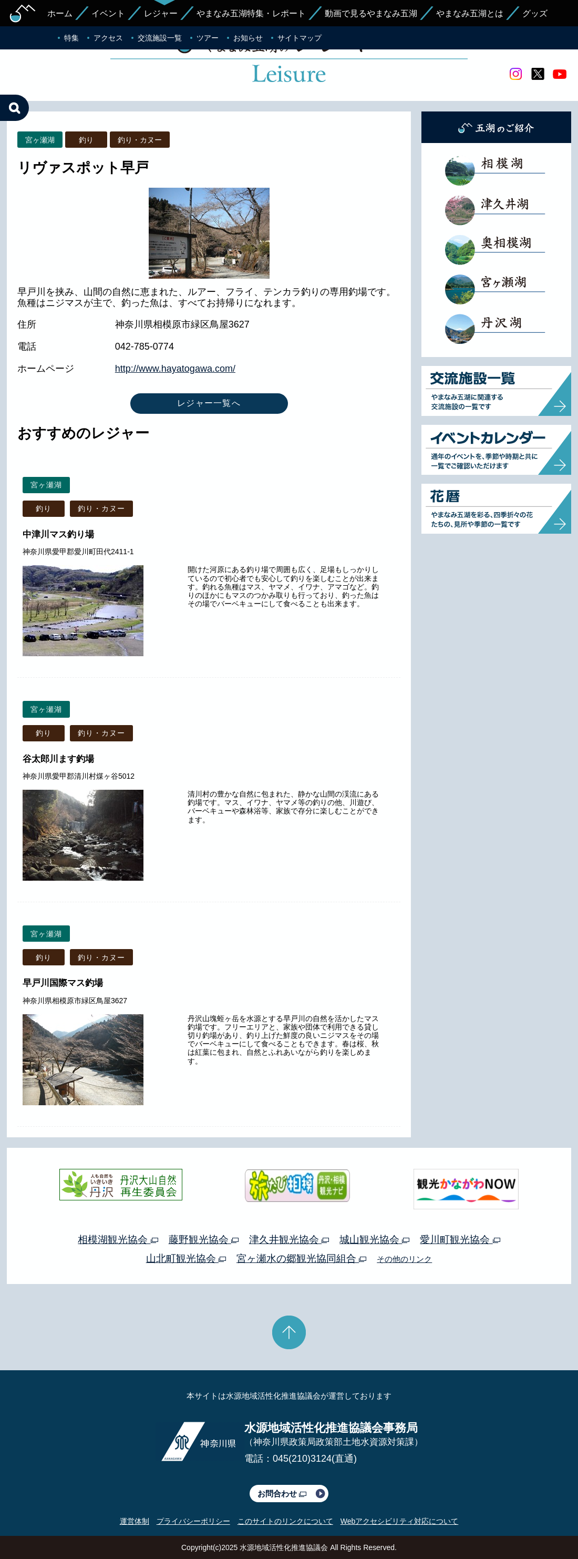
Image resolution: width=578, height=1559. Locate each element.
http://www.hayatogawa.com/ (175, 368)
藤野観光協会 (204, 1239)
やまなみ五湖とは (469, 13)
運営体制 (134, 1521)
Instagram (515, 74)
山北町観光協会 (186, 1258)
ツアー (208, 38)
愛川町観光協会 (460, 1239)
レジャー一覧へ (209, 403)
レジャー (161, 13)
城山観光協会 (374, 1239)
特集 (71, 38)
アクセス (108, 38)
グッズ (535, 13)
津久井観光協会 (289, 1239)
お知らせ (248, 38)
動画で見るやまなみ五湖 (371, 13)
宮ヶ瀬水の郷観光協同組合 (301, 1258)
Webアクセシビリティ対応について (399, 1521)
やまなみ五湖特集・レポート (251, 13)
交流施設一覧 (160, 38)
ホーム (60, 13)
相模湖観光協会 (118, 1239)
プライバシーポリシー (193, 1521)
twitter (537, 74)
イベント (108, 13)
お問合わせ (281, 1493)
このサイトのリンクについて (285, 1521)
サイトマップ (299, 38)
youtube (559, 74)
